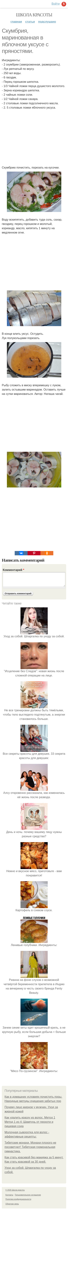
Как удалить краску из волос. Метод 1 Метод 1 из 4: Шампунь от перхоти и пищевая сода (30, 1122)
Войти (55, 3)
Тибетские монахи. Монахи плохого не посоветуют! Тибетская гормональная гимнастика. (30, 1147)
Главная (16, 21)
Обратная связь (12, 1204)
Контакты (9, 1195)
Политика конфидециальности (18, 1199)
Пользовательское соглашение (28, 1195)
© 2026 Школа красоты (15, 1190)
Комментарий (13, 569)
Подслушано (47, 21)
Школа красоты (34, 14)
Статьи (30, 21)
